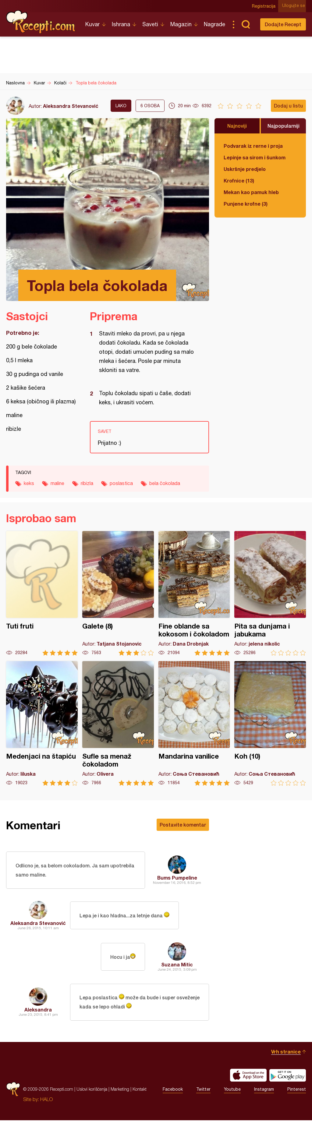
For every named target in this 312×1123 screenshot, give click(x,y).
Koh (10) (270, 723)
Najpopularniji (284, 126)
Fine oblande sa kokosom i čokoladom (194, 593)
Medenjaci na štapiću (42, 723)
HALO (46, 1102)
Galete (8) (118, 593)
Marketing (120, 1091)
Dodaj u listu (288, 105)
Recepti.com (41, 22)
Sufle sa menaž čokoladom (118, 723)
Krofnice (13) (239, 180)
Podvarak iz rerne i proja (253, 146)
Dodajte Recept (283, 24)
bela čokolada (164, 483)
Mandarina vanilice (194, 723)
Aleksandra (38, 1012)
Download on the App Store (248, 1078)
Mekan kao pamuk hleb (251, 192)
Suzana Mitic (177, 966)
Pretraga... (245, 24)
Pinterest (296, 1091)
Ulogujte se (294, 6)
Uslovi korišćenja (91, 1091)
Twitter (203, 1091)
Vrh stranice (286, 1054)
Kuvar (92, 24)
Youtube (232, 1091)
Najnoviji (237, 126)
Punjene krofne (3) (246, 204)
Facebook (173, 1091)
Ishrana (121, 24)
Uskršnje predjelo (245, 169)
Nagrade (214, 24)
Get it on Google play (287, 1078)
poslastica (121, 483)
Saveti (150, 24)
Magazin (181, 24)
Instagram (264, 1091)
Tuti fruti (42, 593)
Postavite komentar (183, 824)
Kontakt (140, 1091)
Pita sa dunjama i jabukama (270, 593)
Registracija (265, 6)
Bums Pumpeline (177, 878)
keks (29, 483)
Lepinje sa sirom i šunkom (254, 157)
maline (57, 483)
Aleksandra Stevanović (70, 106)
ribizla (87, 483)
